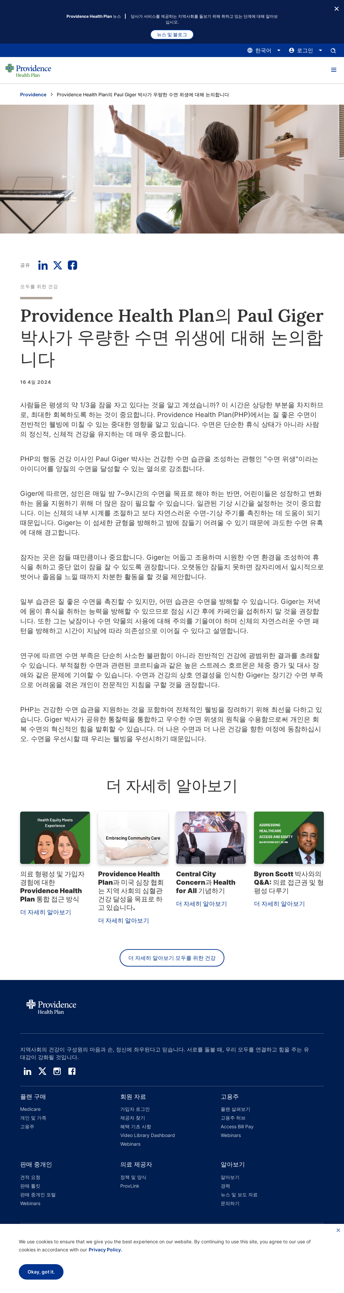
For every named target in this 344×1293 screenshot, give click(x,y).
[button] (334, 70)
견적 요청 (30, 1177)
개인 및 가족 (33, 1118)
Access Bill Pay (237, 1126)
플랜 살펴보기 (235, 1109)
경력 (225, 1186)
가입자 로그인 (135, 1109)
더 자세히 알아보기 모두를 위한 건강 (172, 957)
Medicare (30, 1109)
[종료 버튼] (337, 8)
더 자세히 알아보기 (45, 912)
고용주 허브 (233, 1118)
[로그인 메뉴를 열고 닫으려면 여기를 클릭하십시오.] (305, 50)
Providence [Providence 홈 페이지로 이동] (33, 94)
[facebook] (72, 1071)
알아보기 (230, 1177)
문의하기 (230, 1203)
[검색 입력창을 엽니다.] (333, 50)
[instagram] (57, 1071)
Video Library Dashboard (147, 1135)
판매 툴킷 (30, 1186)
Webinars (130, 1144)
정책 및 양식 (133, 1177)
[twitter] (42, 1071)
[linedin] (27, 1071)
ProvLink (129, 1186)
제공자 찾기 (132, 1118)
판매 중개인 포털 (38, 1194)
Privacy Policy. (105, 1249)
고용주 (27, 1126)
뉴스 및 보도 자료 (239, 1194)
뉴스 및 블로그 (172, 34)
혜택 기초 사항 (135, 1126)
